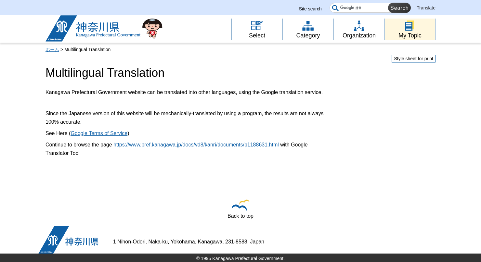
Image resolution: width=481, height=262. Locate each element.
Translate (426, 7)
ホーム (52, 49)
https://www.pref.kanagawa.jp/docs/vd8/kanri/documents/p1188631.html (196, 144)
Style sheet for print (413, 58)
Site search (310, 8)
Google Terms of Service (99, 133)
